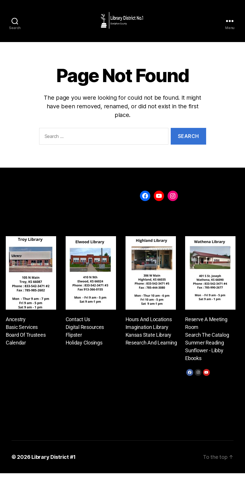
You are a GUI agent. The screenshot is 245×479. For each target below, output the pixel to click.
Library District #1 (53, 463)
